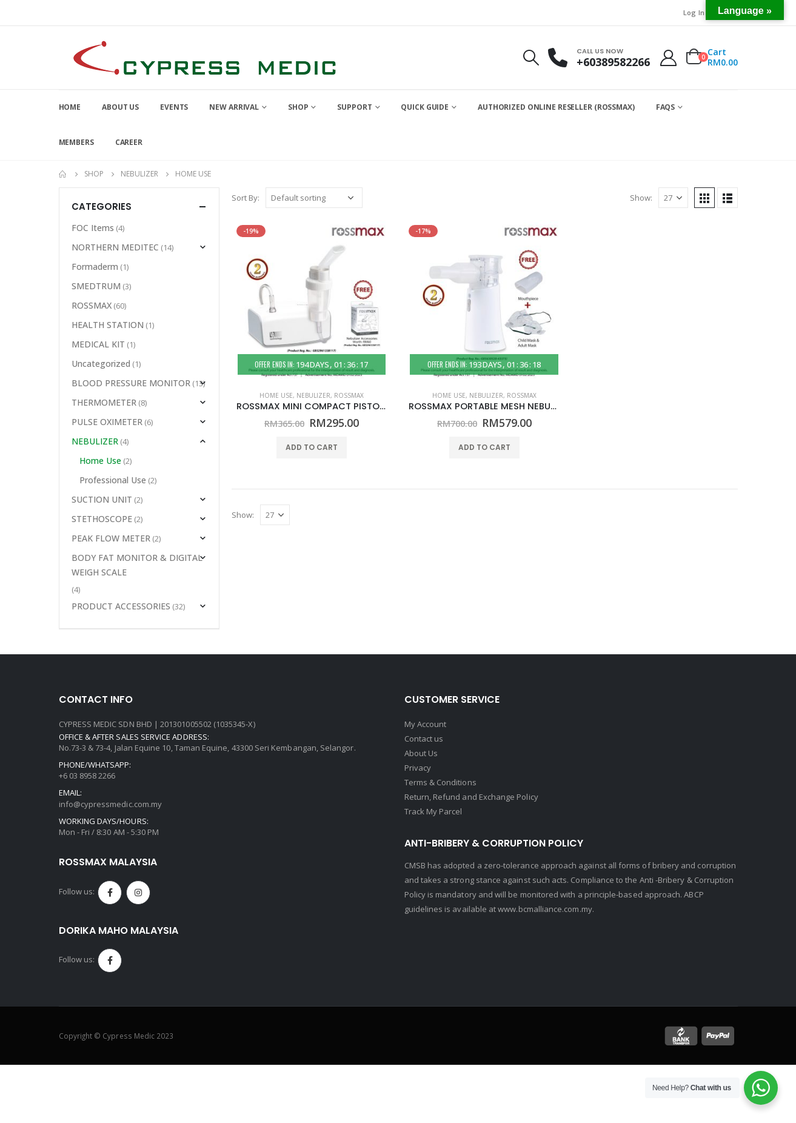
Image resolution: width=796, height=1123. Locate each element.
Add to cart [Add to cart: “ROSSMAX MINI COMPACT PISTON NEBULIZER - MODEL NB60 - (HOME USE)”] (312, 447)
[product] (312, 300)
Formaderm (95, 266)
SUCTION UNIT (102, 499)
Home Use (276, 395)
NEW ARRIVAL (234, 107)
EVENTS (174, 107)
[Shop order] (314, 197)
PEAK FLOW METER (111, 538)
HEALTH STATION (108, 324)
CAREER (128, 142)
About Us (421, 753)
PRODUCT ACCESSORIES (121, 606)
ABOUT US (120, 107)
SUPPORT (354, 107)
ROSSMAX (349, 395)
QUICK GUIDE (425, 107)
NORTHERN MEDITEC (115, 247)
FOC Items (93, 227)
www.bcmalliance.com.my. (546, 908)
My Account (425, 724)
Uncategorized (101, 363)
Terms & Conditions (440, 782)
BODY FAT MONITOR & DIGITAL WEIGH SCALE (137, 565)
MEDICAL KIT (98, 344)
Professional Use (112, 480)
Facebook (110, 892)
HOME (70, 107)
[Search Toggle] (530, 57)
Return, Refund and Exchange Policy (471, 796)
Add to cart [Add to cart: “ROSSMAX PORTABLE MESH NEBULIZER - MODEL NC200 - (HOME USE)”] (484, 447)
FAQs (665, 107)
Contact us (424, 738)
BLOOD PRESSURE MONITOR (131, 383)
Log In (694, 12)
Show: (641, 197)
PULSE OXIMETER (107, 421)
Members (76, 142)
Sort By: (245, 197)
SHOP (298, 107)
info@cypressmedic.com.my (110, 804)
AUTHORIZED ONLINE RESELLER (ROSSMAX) (556, 107)
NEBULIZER (313, 395)
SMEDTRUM (96, 286)
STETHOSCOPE (102, 519)
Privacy (417, 767)
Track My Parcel (433, 811)
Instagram (138, 892)
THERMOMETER (104, 402)
